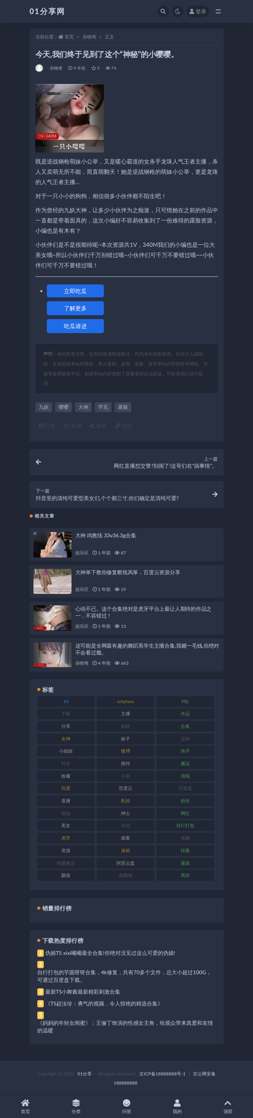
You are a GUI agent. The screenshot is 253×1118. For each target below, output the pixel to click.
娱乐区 (82, 553)
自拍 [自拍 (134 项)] (125, 825)
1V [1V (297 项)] (66, 701)
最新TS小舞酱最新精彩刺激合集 (83, 991)
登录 (197, 11)
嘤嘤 (63, 407)
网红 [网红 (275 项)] (185, 813)
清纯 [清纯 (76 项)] (185, 776)
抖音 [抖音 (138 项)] (65, 763)
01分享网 (47, 11)
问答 (126, 1106)
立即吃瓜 (75, 290)
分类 (76, 1106)
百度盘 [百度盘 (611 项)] (185, 788)
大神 (83, 407)
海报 (98, 425)
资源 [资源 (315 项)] (65, 850)
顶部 (227, 1106)
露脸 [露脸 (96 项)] (185, 863)
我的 (177, 1106)
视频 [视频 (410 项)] (185, 838)
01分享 (85, 1074)
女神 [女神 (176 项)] (65, 739)
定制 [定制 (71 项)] (185, 739)
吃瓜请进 (75, 325)
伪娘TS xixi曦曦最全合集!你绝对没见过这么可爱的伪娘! (110, 953)
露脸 (123, 407)
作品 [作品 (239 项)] (185, 713)
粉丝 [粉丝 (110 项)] (185, 801)
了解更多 (75, 308)
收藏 (73, 425)
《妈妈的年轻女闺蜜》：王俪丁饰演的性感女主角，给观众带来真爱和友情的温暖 (125, 1027)
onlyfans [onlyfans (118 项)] (125, 701)
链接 (123, 425)
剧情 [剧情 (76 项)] (125, 726)
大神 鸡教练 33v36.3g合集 (105, 535)
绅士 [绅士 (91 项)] (125, 813)
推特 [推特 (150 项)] (125, 763)
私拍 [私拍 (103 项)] (125, 801)
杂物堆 (89, 37)
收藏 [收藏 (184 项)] (65, 776)
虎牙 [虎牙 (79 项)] (65, 838)
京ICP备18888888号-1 (162, 1074)
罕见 (103, 407)
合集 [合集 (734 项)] (185, 726)
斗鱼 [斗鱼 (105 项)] (125, 776)
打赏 (47, 425)
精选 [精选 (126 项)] (65, 813)
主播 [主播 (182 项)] (125, 713)
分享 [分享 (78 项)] (65, 726)
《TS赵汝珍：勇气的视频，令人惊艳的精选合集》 (104, 1003)
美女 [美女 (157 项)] (65, 825)
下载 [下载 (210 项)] (65, 713)
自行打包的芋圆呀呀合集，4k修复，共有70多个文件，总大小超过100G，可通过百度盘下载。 (124, 976)
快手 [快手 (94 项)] (185, 751)
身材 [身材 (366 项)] (125, 850)
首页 (69, 37)
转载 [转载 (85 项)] (185, 850)
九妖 (44, 407)
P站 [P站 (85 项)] (185, 701)
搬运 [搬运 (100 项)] (185, 763)
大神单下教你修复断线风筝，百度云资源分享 (127, 572)
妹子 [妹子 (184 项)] (125, 739)
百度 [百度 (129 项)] (65, 788)
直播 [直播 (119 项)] (65, 801)
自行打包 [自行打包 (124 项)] (185, 825)
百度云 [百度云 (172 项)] (125, 788)
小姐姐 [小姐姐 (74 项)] (66, 751)
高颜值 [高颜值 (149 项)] (125, 875)
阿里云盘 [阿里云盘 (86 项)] (125, 863)
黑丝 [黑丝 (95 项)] (185, 875)
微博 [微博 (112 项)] (125, 751)
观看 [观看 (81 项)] (125, 838)
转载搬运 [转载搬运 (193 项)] (66, 863)
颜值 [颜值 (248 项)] (65, 875)
